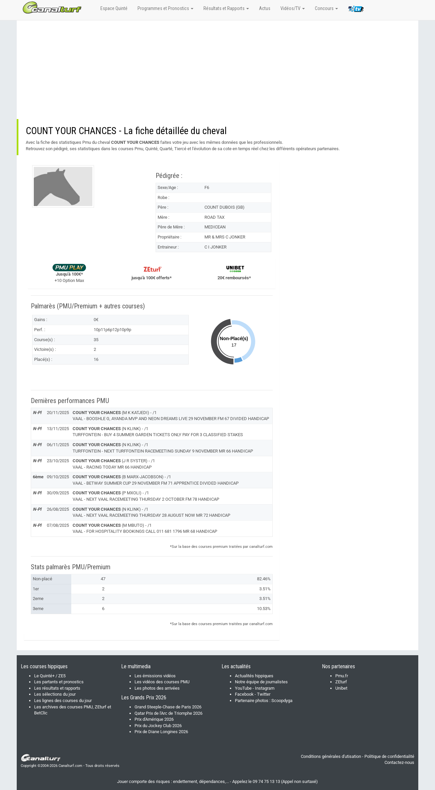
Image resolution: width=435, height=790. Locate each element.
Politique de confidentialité (389, 756)
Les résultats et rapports (57, 688)
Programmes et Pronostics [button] (165, 8)
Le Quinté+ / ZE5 (50, 675)
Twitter (263, 694)
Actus (264, 8)
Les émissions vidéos (155, 675)
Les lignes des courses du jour (63, 700)
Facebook (244, 694)
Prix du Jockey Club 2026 (158, 725)
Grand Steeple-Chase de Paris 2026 (168, 706)
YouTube (243, 688)
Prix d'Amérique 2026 (154, 719)
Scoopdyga (281, 700)
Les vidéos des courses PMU (162, 681)
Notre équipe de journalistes (261, 681)
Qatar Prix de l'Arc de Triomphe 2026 (168, 713)
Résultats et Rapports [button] (226, 8)
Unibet (341, 688)
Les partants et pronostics (59, 681)
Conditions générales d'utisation (331, 756)
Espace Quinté (113, 8)
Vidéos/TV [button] (292, 8)
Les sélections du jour (55, 694)
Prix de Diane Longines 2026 (161, 731)
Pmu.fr (341, 675)
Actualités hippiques (254, 675)
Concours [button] (326, 8)
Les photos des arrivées (157, 688)
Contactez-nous (399, 762)
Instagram (264, 688)
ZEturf (341, 681)
